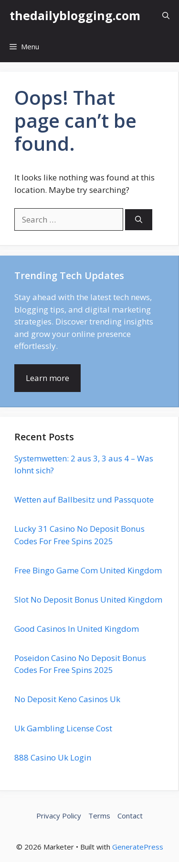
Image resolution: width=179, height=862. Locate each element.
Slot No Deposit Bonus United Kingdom (88, 599)
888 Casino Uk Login (52, 757)
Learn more (47, 377)
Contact (130, 815)
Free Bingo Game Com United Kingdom (88, 570)
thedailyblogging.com (75, 15)
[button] (166, 15)
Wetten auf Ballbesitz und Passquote (84, 499)
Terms (99, 815)
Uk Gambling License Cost (63, 728)
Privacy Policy (58, 815)
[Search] (138, 220)
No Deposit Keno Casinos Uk (67, 699)
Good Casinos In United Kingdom (76, 628)
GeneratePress (137, 846)
